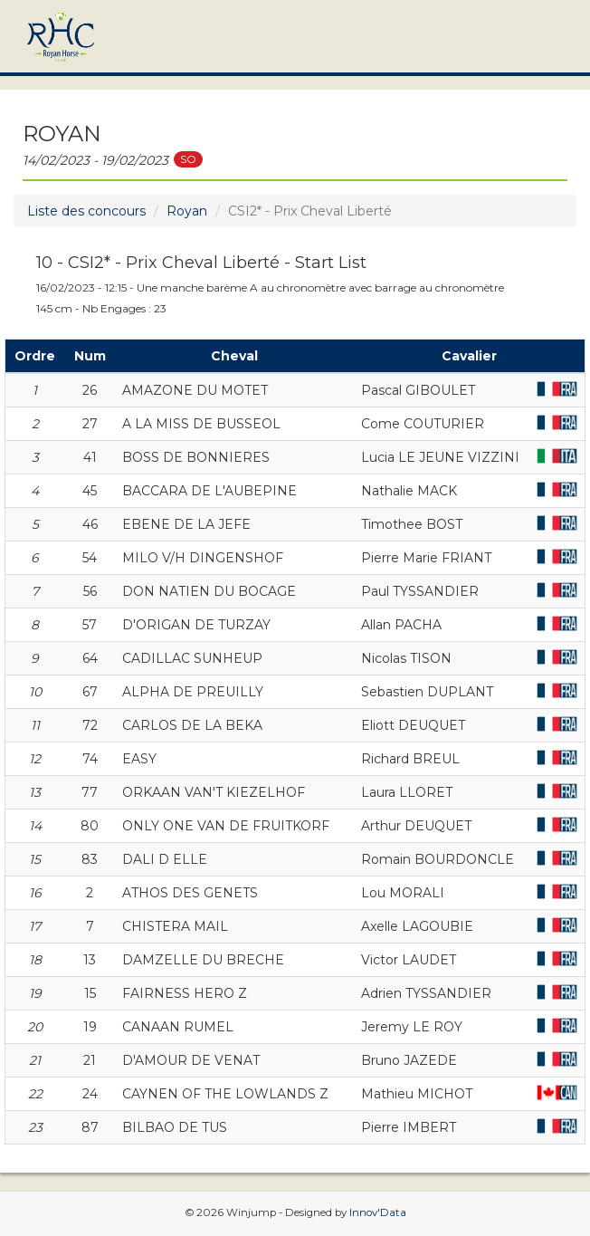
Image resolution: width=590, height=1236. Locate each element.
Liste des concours (86, 211)
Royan (187, 211)
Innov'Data (377, 1212)
